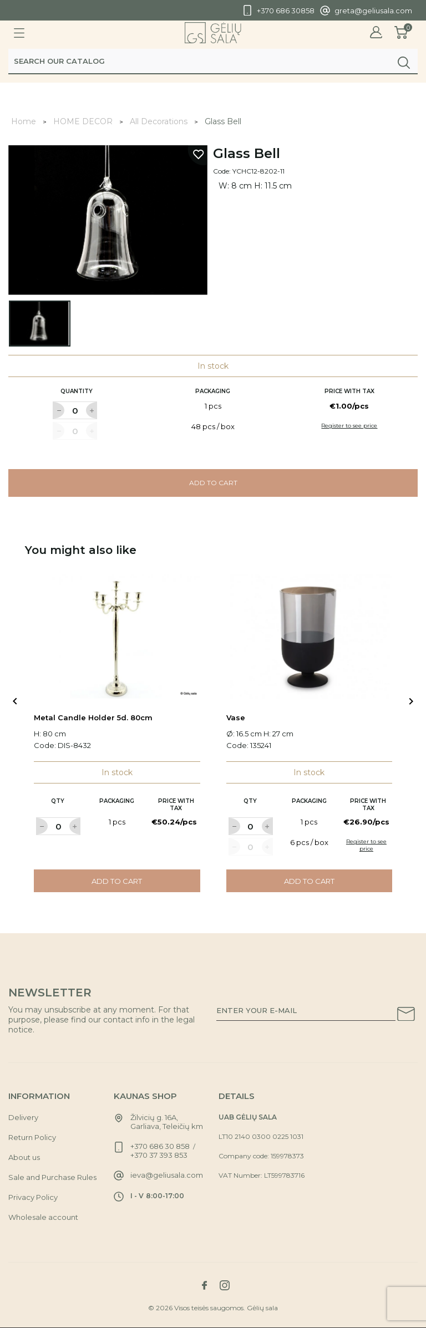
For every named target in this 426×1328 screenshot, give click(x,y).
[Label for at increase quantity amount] (91, 410)
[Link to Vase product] (309, 636)
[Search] (213, 65)
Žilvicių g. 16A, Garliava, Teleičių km (166, 1122)
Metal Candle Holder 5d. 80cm (93, 717)
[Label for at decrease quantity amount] (58, 410)
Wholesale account (43, 1217)
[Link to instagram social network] (225, 1285)
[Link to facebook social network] (204, 1285)
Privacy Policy (33, 1197)
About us (24, 1157)
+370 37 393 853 (158, 1155)
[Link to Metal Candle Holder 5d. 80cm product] (117, 636)
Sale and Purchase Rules (52, 1177)
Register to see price (349, 425)
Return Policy (32, 1137)
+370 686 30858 (286, 10)
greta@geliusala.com (373, 10)
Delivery (23, 1117)
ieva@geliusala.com (166, 1175)
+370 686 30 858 (160, 1146)
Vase (235, 717)
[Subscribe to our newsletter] (406, 1016)
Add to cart (213, 483)
